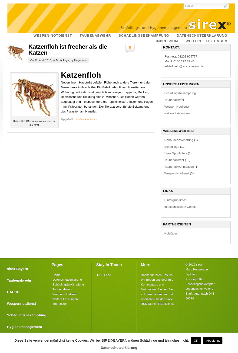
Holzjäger (170, 233)
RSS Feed (104, 275)
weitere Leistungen (177, 113)
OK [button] (196, 340)
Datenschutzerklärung (67, 279)
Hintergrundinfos (175, 200)
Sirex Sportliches (175, 153)
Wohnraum (92, 119)
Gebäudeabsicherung (178, 140)
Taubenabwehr (174, 100)
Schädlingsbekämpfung (180, 93)
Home (57, 275)
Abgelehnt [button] (213, 340)
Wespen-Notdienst (176, 106)
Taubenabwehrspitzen (179, 166)
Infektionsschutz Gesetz (180, 207)
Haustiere (80, 119)
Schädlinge (62, 60)
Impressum (60, 303)
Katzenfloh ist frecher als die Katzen (67, 49)
